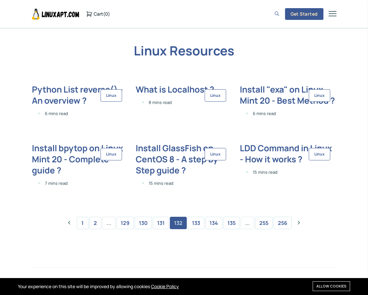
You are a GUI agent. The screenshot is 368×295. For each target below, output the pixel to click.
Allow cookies (331, 286)
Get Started (304, 14)
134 (214, 223)
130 (143, 223)
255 (263, 223)
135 (231, 223)
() (98, 14)
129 (125, 223)
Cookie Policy (165, 286)
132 (178, 223)
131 (161, 223)
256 (282, 223)
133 (196, 223)
